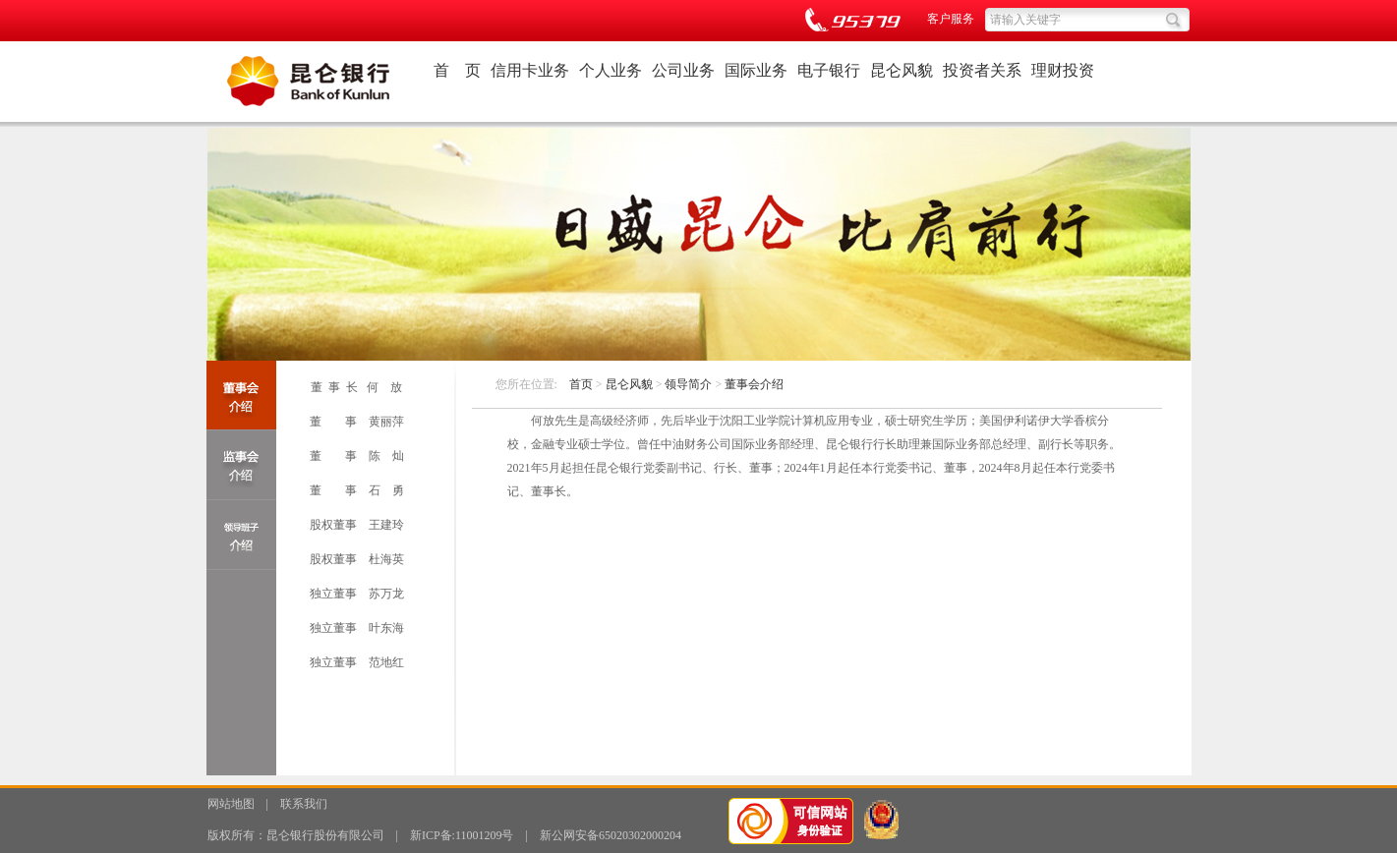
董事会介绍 (754, 384)
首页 (581, 384)
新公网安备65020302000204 (610, 835)
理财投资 (1062, 70)
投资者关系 (982, 70)
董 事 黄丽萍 (357, 421)
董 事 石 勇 (357, 490)
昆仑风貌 (901, 70)
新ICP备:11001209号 (462, 835)
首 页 (457, 70)
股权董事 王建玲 (357, 525)
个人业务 (610, 70)
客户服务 (950, 19)
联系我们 (303, 804)
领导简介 (688, 384)
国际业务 (756, 70)
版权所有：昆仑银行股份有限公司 (295, 835)
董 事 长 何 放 (356, 387)
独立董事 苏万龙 (357, 593)
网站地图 (231, 804)
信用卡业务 (530, 70)
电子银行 (828, 70)
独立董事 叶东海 (357, 628)
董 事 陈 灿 (357, 456)
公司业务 (683, 70)
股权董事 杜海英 (357, 559)
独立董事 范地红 (357, 662)
